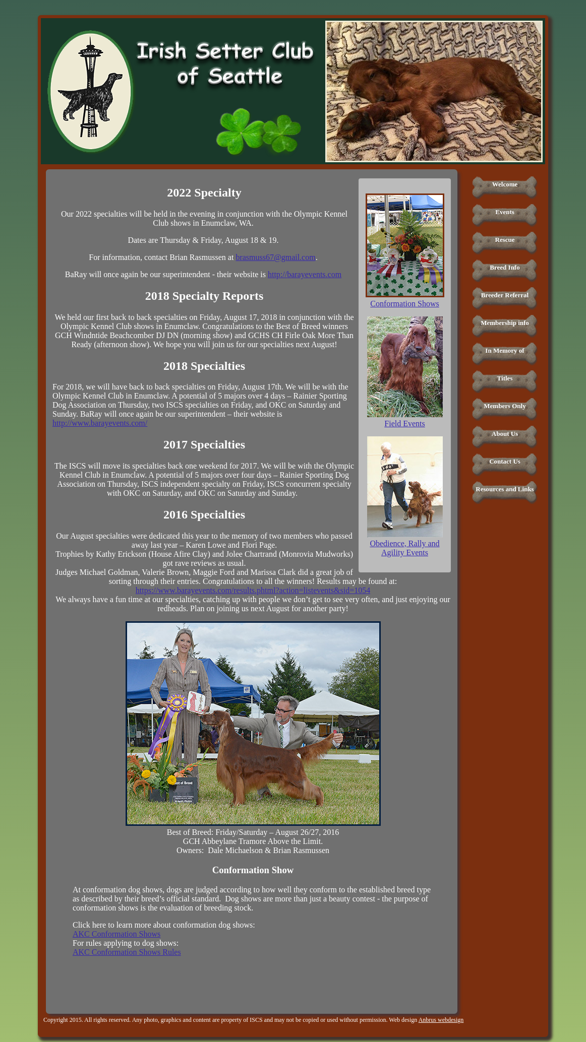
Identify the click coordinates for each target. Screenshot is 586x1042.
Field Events (404, 423)
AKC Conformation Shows (116, 934)
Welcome (505, 184)
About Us (505, 433)
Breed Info (504, 267)
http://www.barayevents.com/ (99, 423)
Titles (505, 378)
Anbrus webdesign (441, 1019)
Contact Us (504, 461)
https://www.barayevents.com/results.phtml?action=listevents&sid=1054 (253, 590)
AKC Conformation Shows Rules (127, 952)
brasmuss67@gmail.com (275, 257)
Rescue (505, 239)
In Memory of (504, 350)
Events (504, 212)
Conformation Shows (404, 303)
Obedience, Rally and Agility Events (404, 548)
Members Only (504, 406)
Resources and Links (505, 489)
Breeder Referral (505, 295)
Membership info (505, 323)
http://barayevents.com (304, 274)
